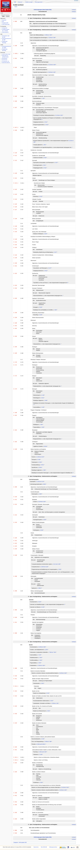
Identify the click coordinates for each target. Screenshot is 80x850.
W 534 (40, 467)
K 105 (39, 601)
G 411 (15, 678)
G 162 (15, 328)
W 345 (40, 462)
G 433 (15, 804)
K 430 (38, 459)
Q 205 (46, 649)
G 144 (15, 255)
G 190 (45, 233)
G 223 (15, 546)
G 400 (15, 668)
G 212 (15, 504)
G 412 (15, 691)
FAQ (3, 21)
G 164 (15, 336)
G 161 (40, 196)
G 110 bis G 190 (58, 115)
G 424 (15, 762)
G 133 (15, 231)
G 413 (15, 696)
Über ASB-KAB (44, 847)
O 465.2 (39, 588)
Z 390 (59, 569)
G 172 (15, 375)
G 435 (42, 683)
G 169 (40, 307)
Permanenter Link (5, 61)
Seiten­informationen (6, 62)
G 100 (15, 45)
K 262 (51, 700)
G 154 (15, 288)
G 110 (15, 152)
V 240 (40, 657)
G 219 (15, 522)
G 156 (15, 312)
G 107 (15, 107)
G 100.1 (16, 53)
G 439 (15, 819)
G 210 (15, 496)
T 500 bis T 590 (52, 652)
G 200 (15, 487)
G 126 (15, 207)
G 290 (15, 591)
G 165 (15, 346)
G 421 (15, 749)
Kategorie (16, 842)
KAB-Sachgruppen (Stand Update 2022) (42, 9)
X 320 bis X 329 (41, 665)
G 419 (15, 723)
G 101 (15, 58)
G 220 (15, 538)
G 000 (15, 21)
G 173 (15, 389)
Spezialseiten (4, 58)
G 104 (15, 88)
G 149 (15, 257)
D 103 (42, 607)
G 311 (15, 622)
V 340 (55, 309)
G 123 (15, 194)
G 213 (15, 515)
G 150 (15, 263)
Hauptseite (4, 20)
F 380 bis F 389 (47, 741)
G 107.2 (16, 127)
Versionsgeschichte (38, 2)
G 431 (47, 693)
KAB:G (16, 6)
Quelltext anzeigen (29, 2)
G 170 (15, 362)
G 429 (40, 754)
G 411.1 (16, 686)
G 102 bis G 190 (51, 64)
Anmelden (76, 0)
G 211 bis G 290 (56, 564)
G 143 (15, 247)
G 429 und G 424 (42, 751)
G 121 (15, 178)
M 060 (44, 484)
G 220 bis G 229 (40, 456)
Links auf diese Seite (6, 54)
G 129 (15, 218)
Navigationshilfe (5, 22)
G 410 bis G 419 (64, 787)
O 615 (46, 124)
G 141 (15, 242)
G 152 (15, 273)
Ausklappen (74, 9)
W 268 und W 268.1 (41, 744)
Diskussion (20, 2)
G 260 (40, 494)
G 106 (15, 101)
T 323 (43, 98)
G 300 (15, 610)
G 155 (15, 298)
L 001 (44, 144)
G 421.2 (16, 760)
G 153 (15, 285)
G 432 (48, 710)
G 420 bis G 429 (62, 673)
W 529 (45, 446)
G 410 (15, 676)
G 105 (15, 96)
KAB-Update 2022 (23, 842)
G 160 (15, 323)
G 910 (15, 833)
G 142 (15, 244)
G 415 (15, 706)
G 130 (15, 226)
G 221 (15, 540)
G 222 (15, 543)
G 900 (15, 830)
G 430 (15, 792)
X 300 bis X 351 (54, 703)
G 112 (15, 160)
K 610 (45, 157)
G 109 (15, 130)
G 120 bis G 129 (40, 481)
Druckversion (4, 59)
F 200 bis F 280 (51, 37)
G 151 (15, 266)
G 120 (15, 173)
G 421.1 (16, 757)
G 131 (15, 229)
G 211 (15, 499)
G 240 (15, 555)
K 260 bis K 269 (41, 647)
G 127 (15, 209)
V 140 (42, 407)
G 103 (15, 75)
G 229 (15, 549)
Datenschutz (36, 847)
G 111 (15, 155)
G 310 (15, 617)
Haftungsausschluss (53, 847)
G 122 (15, 189)
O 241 (44, 165)
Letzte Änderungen (6, 24)
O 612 (45, 122)
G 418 (15, 713)
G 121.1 (16, 183)
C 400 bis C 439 (47, 35)
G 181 (42, 397)
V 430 (41, 424)
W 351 (42, 464)
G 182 (15, 430)
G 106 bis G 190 (51, 72)
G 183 (15, 441)
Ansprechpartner (5, 32)
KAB (15, 2)
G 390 (15, 633)
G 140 (15, 239)
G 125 (15, 204)
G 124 (15, 199)
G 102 (15, 67)
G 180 (15, 412)
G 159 (15, 317)
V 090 (45, 400)
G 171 (15, 365)
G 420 (15, 747)
